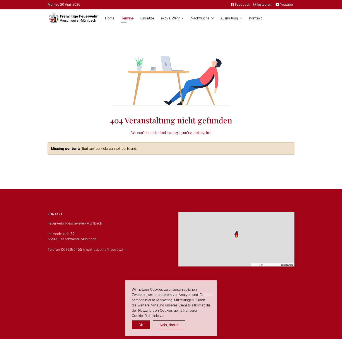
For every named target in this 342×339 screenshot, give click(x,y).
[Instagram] (262, 4)
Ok (141, 325)
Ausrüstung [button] (231, 18)
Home (110, 18)
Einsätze (147, 18)
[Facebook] (240, 4)
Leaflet (255, 264)
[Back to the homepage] (73, 18)
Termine (127, 18)
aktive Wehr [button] (172, 18)
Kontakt (255, 18)
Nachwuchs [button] (202, 18)
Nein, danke (169, 325)
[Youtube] (284, 4)
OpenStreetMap (271, 264)
